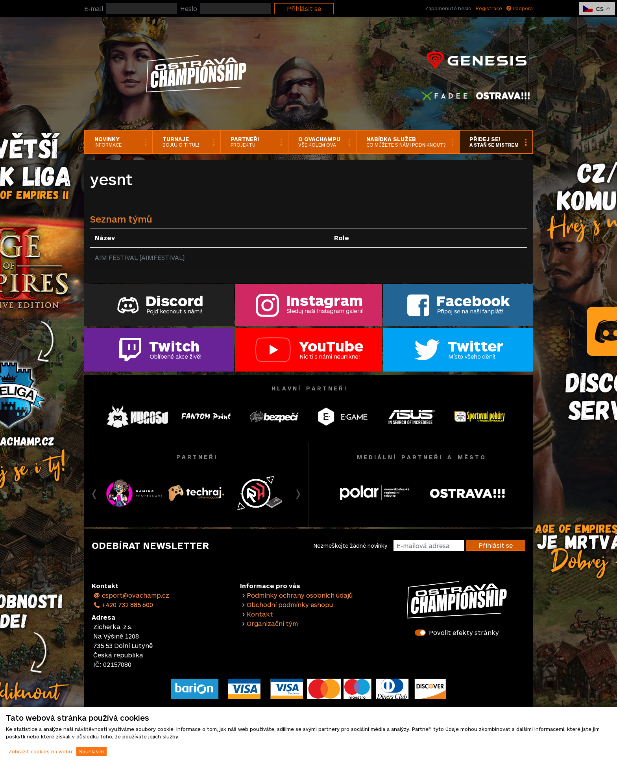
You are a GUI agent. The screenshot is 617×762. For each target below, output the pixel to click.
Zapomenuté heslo (448, 8)
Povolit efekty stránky (464, 632)
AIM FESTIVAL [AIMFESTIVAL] (140, 257)
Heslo (188, 8)
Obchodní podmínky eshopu (290, 604)
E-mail (93, 8)
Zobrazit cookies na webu (40, 751)
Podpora (519, 8)
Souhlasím (91, 751)
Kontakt (260, 614)
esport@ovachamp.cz (131, 595)
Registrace (489, 8)
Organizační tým (272, 623)
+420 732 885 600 (123, 604)
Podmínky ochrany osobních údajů (300, 595)
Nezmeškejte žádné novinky (350, 545)
